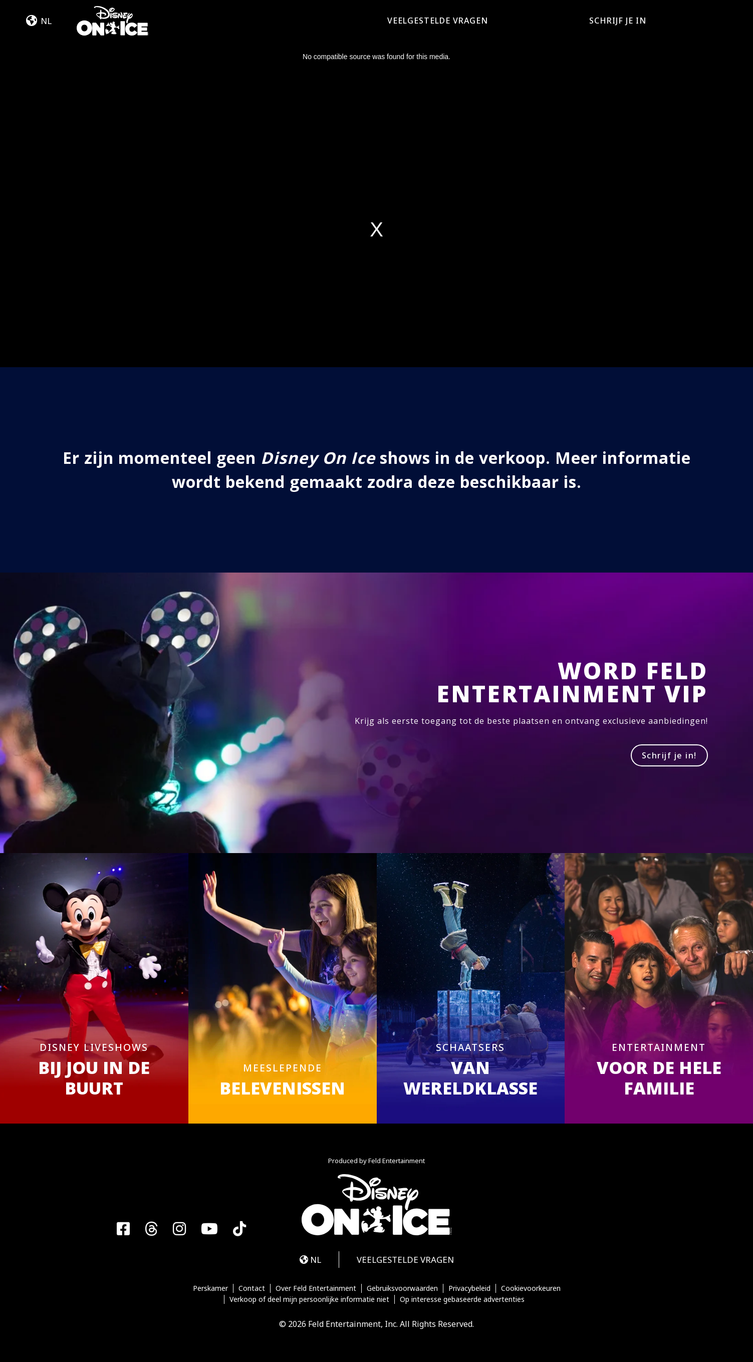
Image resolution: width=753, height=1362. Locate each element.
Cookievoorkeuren (531, 1288)
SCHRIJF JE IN (617, 20)
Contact (251, 1288)
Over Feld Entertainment (316, 1288)
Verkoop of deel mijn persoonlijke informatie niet (309, 1299)
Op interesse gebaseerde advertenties (462, 1299)
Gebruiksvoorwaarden (402, 1288)
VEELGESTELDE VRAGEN (437, 20)
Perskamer (210, 1288)
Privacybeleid (469, 1288)
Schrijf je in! (669, 755)
